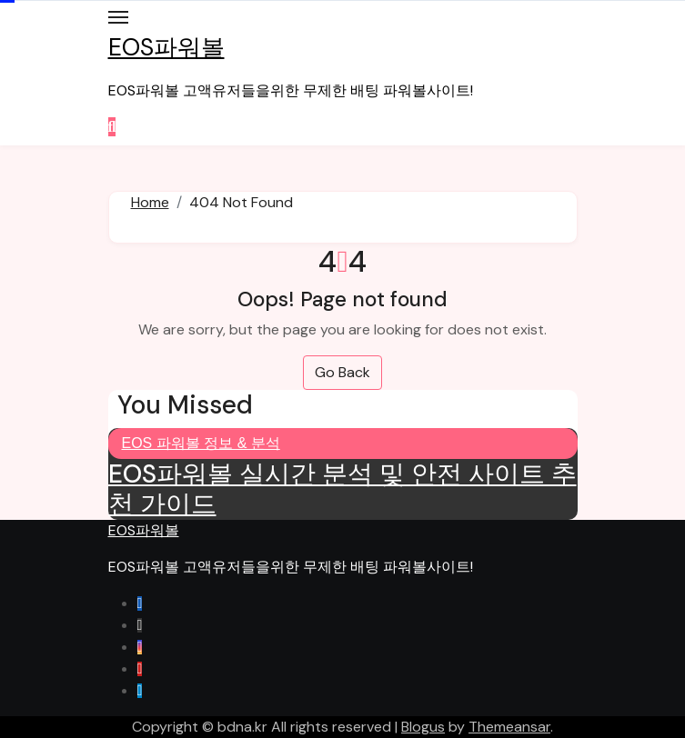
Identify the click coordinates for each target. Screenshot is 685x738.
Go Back (342, 372)
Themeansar (509, 726)
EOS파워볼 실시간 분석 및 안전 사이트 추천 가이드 (342, 489)
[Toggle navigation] (118, 17)
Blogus (423, 726)
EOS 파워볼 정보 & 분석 (201, 443)
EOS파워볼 (166, 47)
